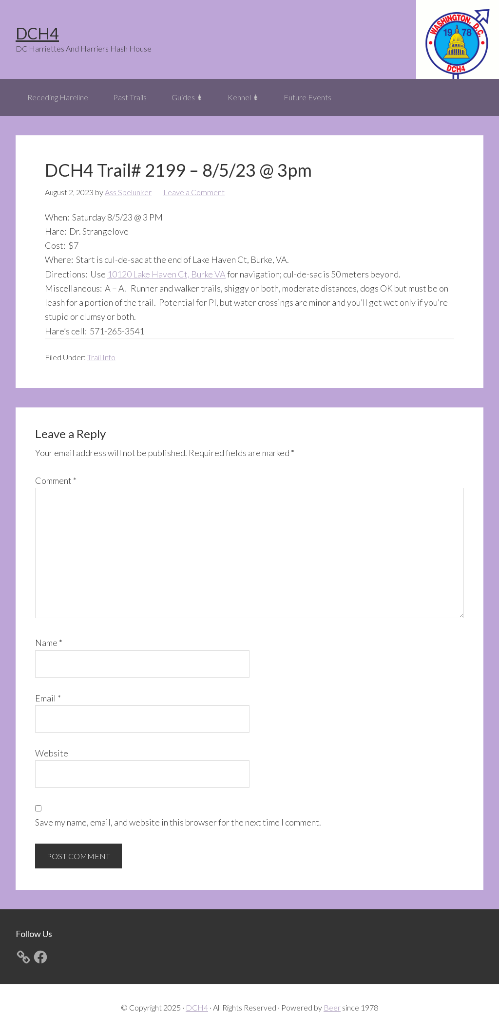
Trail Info (101, 357)
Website (51, 753)
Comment (56, 480)
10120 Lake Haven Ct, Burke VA (166, 274)
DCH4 (37, 33)
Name (48, 642)
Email (48, 698)
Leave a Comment (194, 192)
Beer (332, 1007)
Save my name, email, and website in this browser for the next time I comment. (178, 822)
